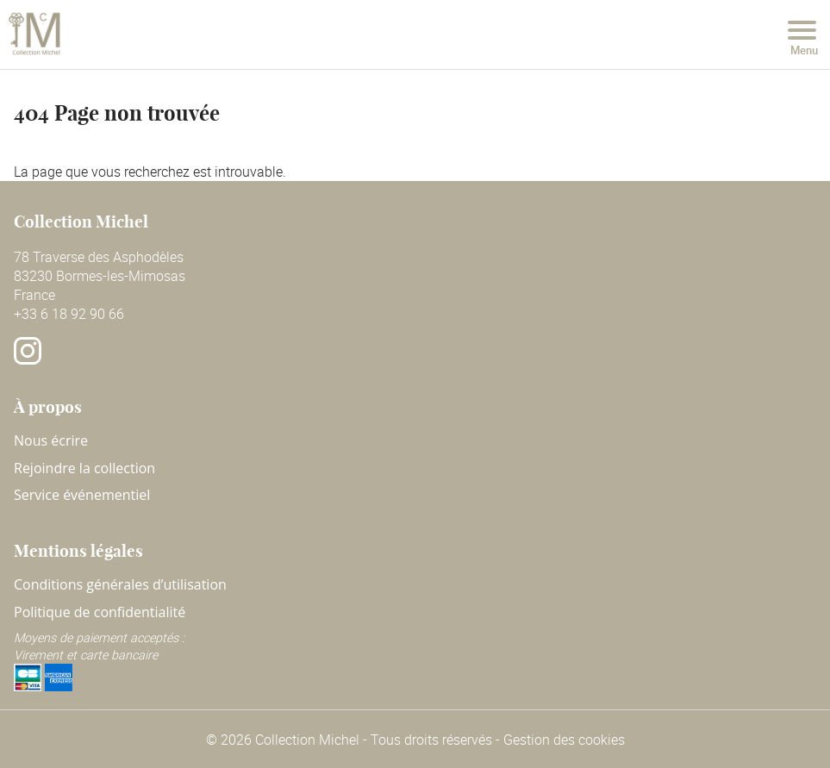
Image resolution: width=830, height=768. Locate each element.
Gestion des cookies (564, 739)
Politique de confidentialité (99, 612)
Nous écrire (51, 440)
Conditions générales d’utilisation (120, 584)
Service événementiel (82, 494)
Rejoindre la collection (84, 468)
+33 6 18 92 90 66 (69, 313)
